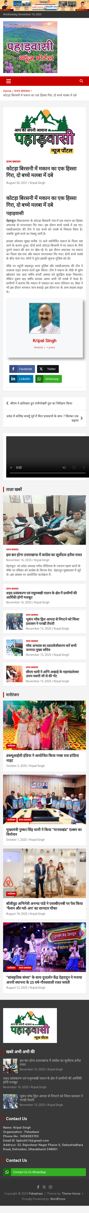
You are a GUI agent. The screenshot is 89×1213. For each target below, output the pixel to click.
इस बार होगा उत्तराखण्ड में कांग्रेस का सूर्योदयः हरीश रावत (44, 555)
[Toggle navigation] (8, 81)
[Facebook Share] (22, 369)
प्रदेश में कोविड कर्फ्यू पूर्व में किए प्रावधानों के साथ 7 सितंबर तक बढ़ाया (43, 418)
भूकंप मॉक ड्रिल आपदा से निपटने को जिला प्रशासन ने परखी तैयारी (52, 621)
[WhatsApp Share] (48, 379)
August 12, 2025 (17, 987)
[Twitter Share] (48, 369)
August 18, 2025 (17, 913)
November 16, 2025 (19, 560)
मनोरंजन (12, 694)
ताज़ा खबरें (14, 489)
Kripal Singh (37, 182)
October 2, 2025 (16, 765)
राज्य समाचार (13, 161)
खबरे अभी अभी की (20, 1051)
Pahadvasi (36, 1193)
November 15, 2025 (38, 628)
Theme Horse (71, 1193)
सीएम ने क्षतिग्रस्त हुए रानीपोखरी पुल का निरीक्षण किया (41, 403)
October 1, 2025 (16, 839)
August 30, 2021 (17, 182)
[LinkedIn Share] (21, 379)
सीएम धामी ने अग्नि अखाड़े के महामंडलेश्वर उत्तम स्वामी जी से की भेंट (52, 674)
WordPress (57, 1199)
